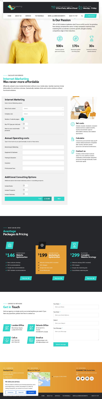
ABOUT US (18, 16)
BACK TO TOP (73, 16)
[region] (20, 387)
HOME (9, 16)
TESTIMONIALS (39, 16)
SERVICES (28, 16)
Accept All (31, 392)
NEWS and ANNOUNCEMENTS (56, 16)
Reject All (21, 392)
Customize (10, 392)
